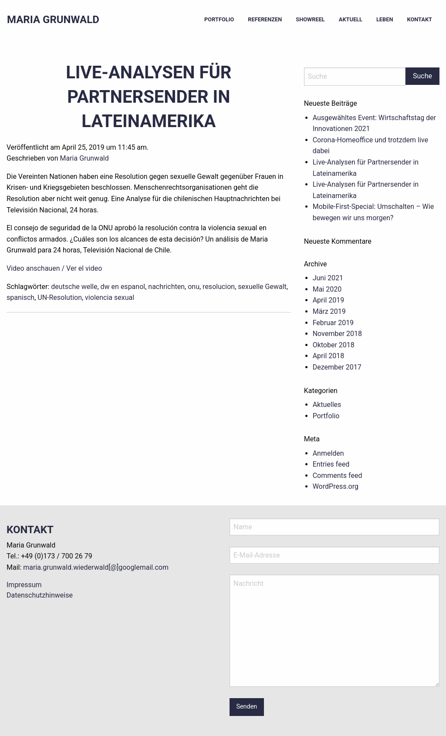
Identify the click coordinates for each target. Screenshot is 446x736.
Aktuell (350, 19)
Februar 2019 (333, 323)
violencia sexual (109, 297)
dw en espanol (123, 286)
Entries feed (331, 464)
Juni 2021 (328, 278)
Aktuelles (327, 404)
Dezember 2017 (337, 367)
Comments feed (337, 475)
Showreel (310, 19)
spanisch (20, 297)
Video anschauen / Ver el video (54, 268)
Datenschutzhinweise (40, 595)
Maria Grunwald (53, 19)
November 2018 (337, 333)
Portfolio (219, 19)
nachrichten (166, 286)
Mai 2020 (327, 289)
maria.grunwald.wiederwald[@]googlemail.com (96, 567)
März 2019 (329, 311)
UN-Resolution (59, 297)
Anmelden (328, 453)
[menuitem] (219, 20)
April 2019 (329, 300)
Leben (384, 19)
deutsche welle (74, 286)
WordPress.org (335, 486)
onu (193, 286)
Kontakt (419, 19)
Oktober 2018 (334, 345)
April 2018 (329, 356)
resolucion (219, 286)
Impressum (24, 585)
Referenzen (265, 19)
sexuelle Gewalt (262, 286)
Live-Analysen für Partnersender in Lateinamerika (148, 96)
